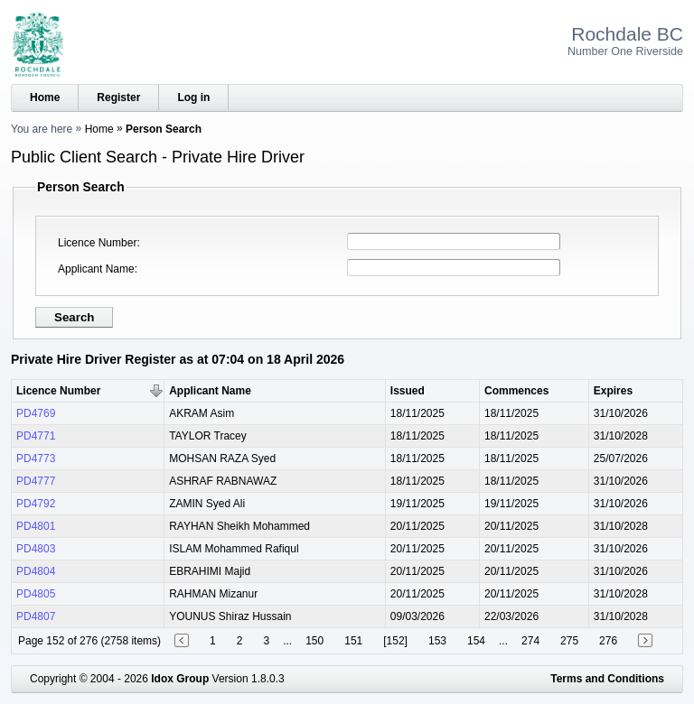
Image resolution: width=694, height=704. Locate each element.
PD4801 (35, 526)
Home (45, 97)
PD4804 (35, 571)
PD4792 (35, 503)
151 (353, 641)
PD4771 (35, 436)
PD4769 (35, 413)
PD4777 (35, 481)
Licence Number (97, 242)
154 (476, 641)
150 (314, 641)
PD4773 (35, 458)
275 (569, 641)
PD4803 (35, 548)
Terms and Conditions (607, 678)
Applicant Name (96, 269)
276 (608, 641)
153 (437, 641)
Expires (613, 390)
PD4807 (35, 616)
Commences (516, 390)
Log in (193, 97)
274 (530, 641)
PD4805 (35, 594)
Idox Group (180, 678)
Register (118, 97)
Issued (407, 390)
